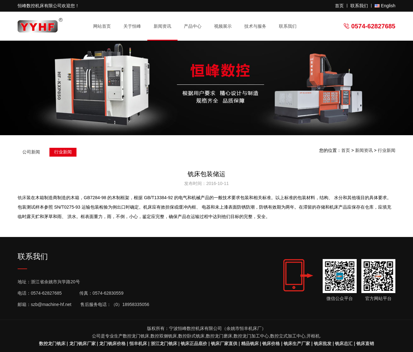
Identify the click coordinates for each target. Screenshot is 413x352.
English (388, 5)
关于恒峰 (134, 26)
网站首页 (102, 26)
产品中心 (195, 26)
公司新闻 (31, 151)
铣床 (22, 197)
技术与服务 (258, 26)
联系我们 (359, 5)
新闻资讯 (165, 26)
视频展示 (223, 26)
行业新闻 (63, 151)
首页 (339, 5)
